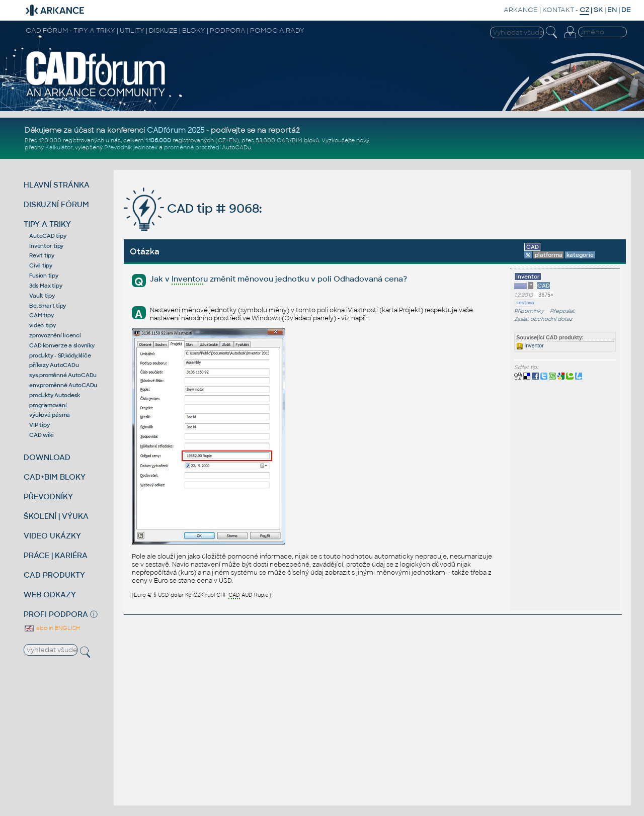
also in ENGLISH (52, 627)
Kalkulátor (58, 147)
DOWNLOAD (47, 457)
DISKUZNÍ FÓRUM (56, 204)
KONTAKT (558, 10)
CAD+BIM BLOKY (55, 477)
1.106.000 (158, 140)
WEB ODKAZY (50, 594)
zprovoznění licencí (54, 335)
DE (626, 10)
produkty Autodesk (54, 395)
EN (612, 10)
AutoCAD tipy (47, 235)
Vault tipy (42, 295)
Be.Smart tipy (47, 305)
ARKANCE (521, 10)
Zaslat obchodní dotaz (543, 319)
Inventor (529, 345)
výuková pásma (49, 414)
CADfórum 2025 (175, 130)
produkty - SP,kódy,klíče (60, 355)
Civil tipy (40, 265)
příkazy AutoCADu (53, 365)
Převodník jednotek (130, 147)
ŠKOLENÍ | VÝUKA (56, 516)
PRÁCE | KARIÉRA (56, 555)
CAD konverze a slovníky (61, 345)
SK (598, 10)
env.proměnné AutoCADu (63, 385)
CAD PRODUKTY (54, 575)
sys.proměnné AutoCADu (63, 375)
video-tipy (42, 325)
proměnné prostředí (192, 147)
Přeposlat (562, 311)
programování (47, 405)
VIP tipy (39, 424)
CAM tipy (41, 315)
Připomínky (529, 311)
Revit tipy (41, 255)
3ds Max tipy (45, 285)
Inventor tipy (46, 245)
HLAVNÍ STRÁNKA (57, 185)
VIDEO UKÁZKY (52, 535)
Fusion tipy (43, 275)
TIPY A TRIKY (47, 224)
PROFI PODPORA (56, 614)
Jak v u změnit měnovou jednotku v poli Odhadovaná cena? (278, 279)
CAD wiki (41, 434)
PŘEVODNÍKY (48, 496)
